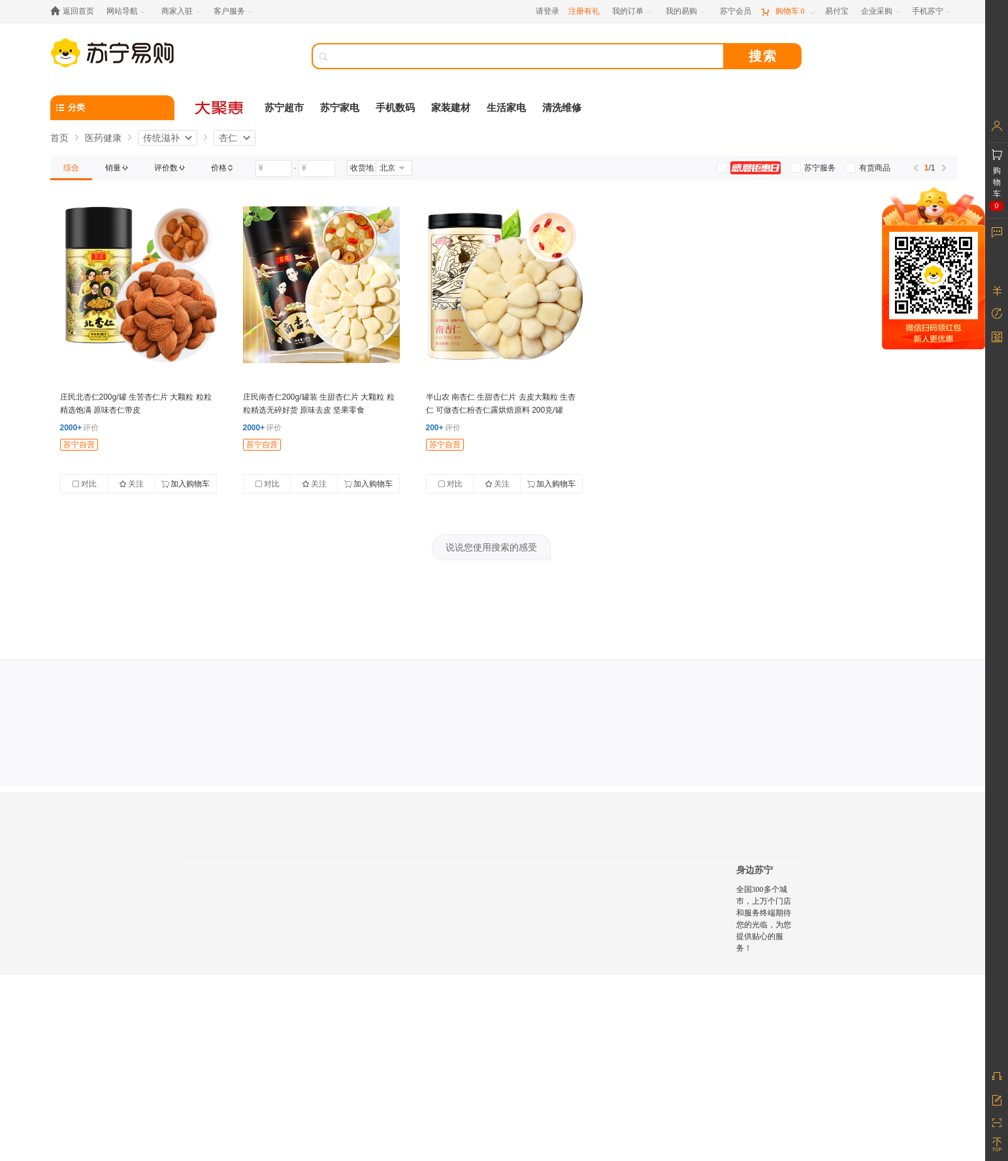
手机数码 (395, 108)
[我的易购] (686, 11)
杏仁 (228, 138)
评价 (79, 427)
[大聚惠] (220, 107)
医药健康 (103, 138)
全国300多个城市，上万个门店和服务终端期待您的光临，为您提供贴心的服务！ (763, 919)
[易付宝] (837, 11)
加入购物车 (185, 483)
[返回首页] (75, 11)
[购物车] (788, 11)
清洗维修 (561, 108)
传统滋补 (161, 138)
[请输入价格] (273, 168)
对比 (84, 483)
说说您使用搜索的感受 (491, 547)
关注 (131, 483)
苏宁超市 (284, 108)
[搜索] (527, 56)
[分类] (112, 107)
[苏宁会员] (735, 11)
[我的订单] (633, 11)
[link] (71, 167)
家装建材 (450, 108)
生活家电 (506, 108)
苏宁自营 (79, 444)
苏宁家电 (339, 108)
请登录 (547, 11)
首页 (59, 138)
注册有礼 (584, 11)
